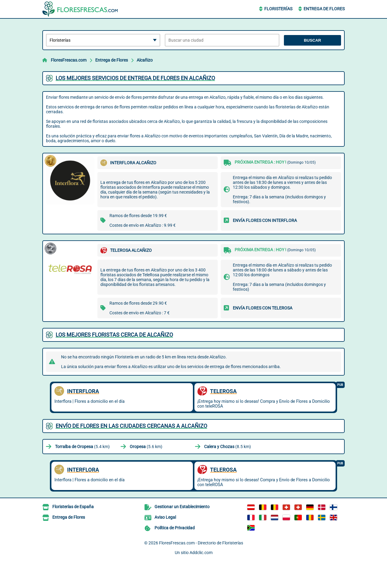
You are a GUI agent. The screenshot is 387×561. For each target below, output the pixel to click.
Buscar (312, 40)
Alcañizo (145, 60)
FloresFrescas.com (68, 60)
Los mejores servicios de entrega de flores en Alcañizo (135, 78)
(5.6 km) (146, 446)
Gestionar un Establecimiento (182, 506)
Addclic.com (201, 552)
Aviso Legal (165, 517)
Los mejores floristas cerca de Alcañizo (114, 335)
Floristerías (278, 8)
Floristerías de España (73, 506)
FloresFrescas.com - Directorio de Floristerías (201, 542)
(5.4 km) (82, 446)
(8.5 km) (227, 446)
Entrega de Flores (324, 8)
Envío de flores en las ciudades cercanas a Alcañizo (131, 426)
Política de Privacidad (174, 527)
